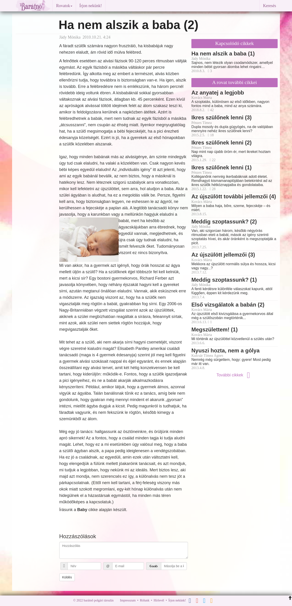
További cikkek (234, 375)
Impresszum (128, 600)
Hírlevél (159, 600)
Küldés (67, 577)
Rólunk (144, 600)
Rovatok (64, 5)
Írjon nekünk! (90, 5)
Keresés (269, 5)
